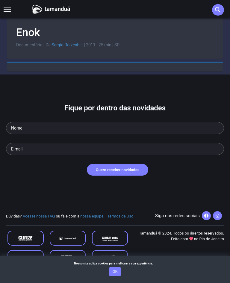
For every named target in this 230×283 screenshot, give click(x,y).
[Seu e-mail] (115, 149)
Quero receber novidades (118, 170)
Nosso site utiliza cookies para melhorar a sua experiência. (115, 263)
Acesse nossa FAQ (39, 216)
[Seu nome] (115, 128)
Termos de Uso (120, 216)
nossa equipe (91, 216)
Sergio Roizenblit (67, 44)
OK (114, 271)
